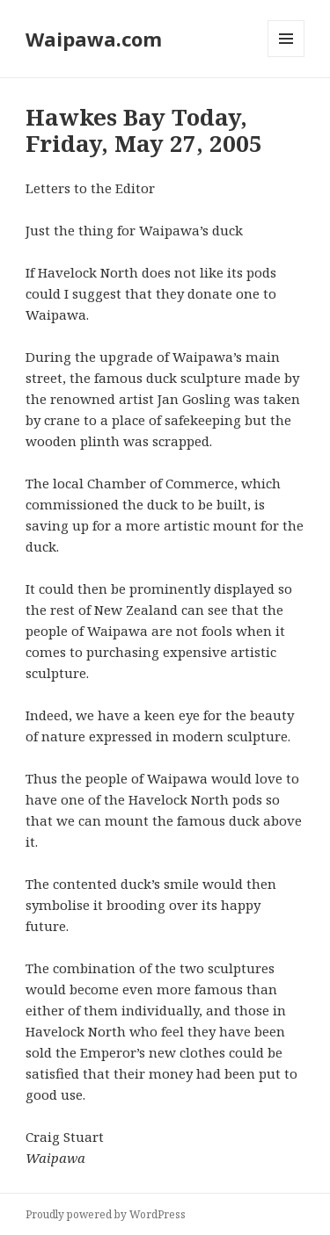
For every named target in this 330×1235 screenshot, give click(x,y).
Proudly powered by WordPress (106, 1214)
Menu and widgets (286, 56)
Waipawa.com (94, 38)
